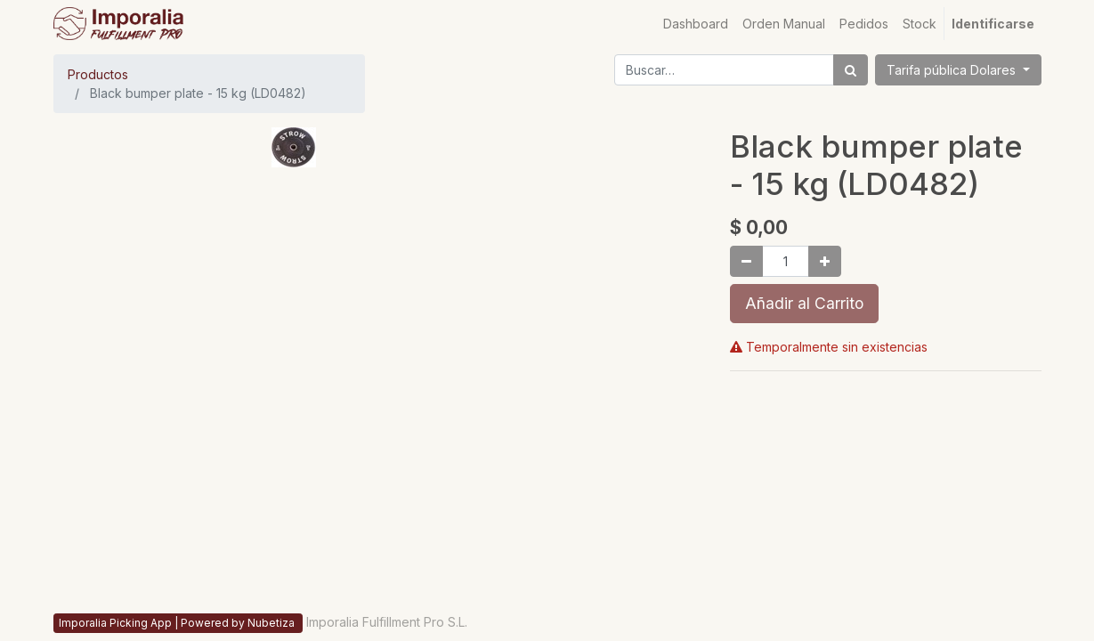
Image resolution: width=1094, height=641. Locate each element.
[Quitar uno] (746, 261)
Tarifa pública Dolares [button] (953, 69)
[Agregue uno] (824, 261)
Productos (98, 74)
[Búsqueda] (850, 69)
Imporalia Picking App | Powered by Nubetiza (178, 622)
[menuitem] (695, 23)
